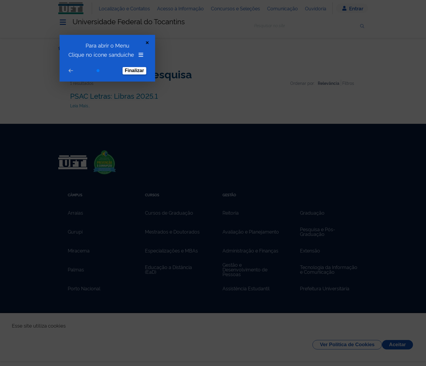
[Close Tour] (143, 37)
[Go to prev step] (66, 66)
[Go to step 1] (93, 65)
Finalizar (130, 65)
